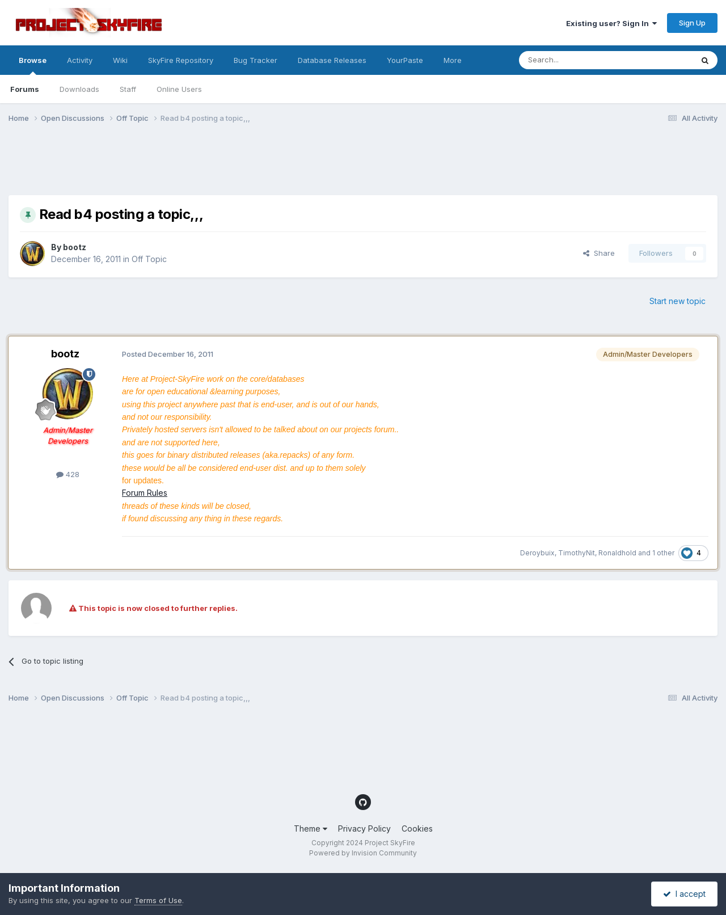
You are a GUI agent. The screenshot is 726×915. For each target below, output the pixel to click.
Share (599, 253)
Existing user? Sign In (611, 23)
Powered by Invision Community (363, 853)
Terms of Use (158, 900)
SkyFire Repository (180, 60)
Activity (79, 60)
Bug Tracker (255, 60)
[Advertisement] (215, 166)
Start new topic (677, 301)
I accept (684, 894)
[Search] (577, 60)
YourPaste (405, 60)
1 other (663, 553)
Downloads (79, 89)
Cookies (417, 828)
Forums (24, 89)
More (453, 60)
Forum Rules (144, 492)
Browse (33, 65)
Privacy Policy (364, 828)
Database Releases (332, 60)
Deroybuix (537, 553)
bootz (74, 247)
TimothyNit (576, 553)
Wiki (120, 60)
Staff (128, 89)
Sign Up (692, 22)
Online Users (179, 89)
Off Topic (149, 259)
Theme (310, 828)
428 (67, 474)
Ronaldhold (617, 553)
